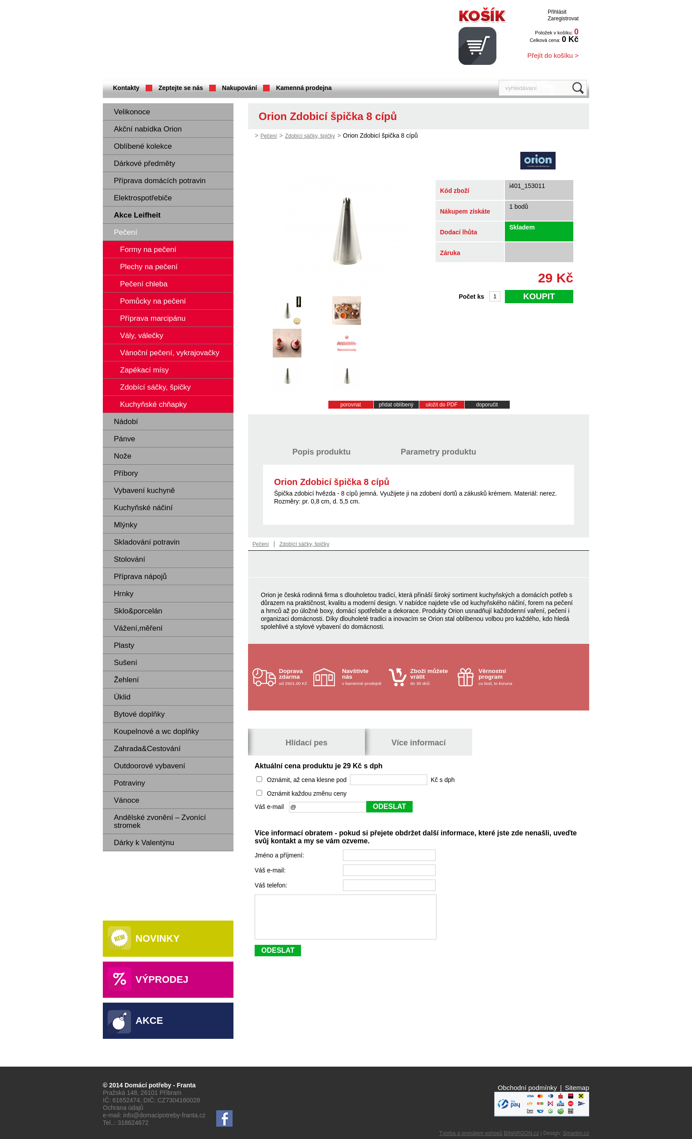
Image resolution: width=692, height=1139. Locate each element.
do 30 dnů (431, 677)
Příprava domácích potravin (160, 181)
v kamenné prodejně (363, 677)
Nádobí (126, 421)
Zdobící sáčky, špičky (310, 136)
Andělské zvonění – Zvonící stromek (160, 821)
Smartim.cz (576, 1133)
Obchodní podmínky (527, 1087)
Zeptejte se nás (180, 87)
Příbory (126, 473)
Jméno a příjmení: (280, 855)
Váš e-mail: (271, 870)
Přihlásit (557, 12)
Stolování (129, 559)
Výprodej (161, 979)
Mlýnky (125, 525)
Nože (123, 456)
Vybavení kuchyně (144, 490)
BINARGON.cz (521, 1133)
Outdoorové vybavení (149, 766)
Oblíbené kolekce (143, 146)
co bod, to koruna (499, 677)
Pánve (124, 439)
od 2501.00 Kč (295, 677)
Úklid (122, 697)
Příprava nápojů (140, 576)
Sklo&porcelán (138, 611)
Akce (149, 1020)
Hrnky (123, 594)
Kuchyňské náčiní (143, 508)
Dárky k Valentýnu (144, 842)
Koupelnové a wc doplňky (156, 731)
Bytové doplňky (139, 714)
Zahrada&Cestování (147, 748)
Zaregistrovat (563, 18)
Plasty (124, 645)
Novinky (157, 938)
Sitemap (577, 1087)
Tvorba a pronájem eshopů (470, 1133)
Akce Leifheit (137, 215)
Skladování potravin (147, 542)
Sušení (125, 662)
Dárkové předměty (144, 163)
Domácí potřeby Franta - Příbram (190, 40)
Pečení (125, 232)
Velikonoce (132, 112)
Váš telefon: (272, 885)
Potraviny (129, 783)
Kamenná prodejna (303, 87)
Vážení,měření (138, 628)
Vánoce (126, 800)
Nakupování (239, 87)
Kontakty (126, 87)
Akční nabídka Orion (148, 129)
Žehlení (126, 680)
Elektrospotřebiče (143, 198)
